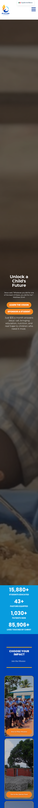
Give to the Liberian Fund (21, 794)
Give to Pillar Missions (22, 732)
